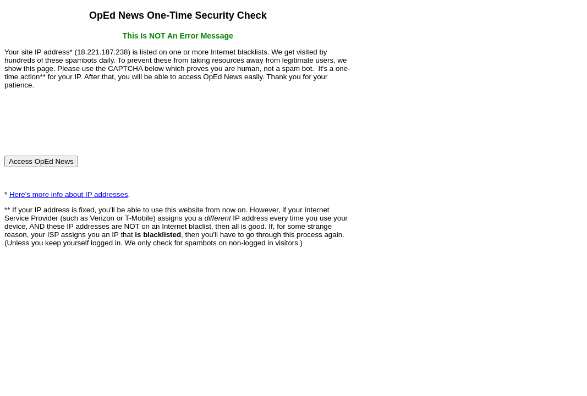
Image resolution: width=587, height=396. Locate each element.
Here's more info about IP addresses (68, 194)
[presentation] (88, 117)
